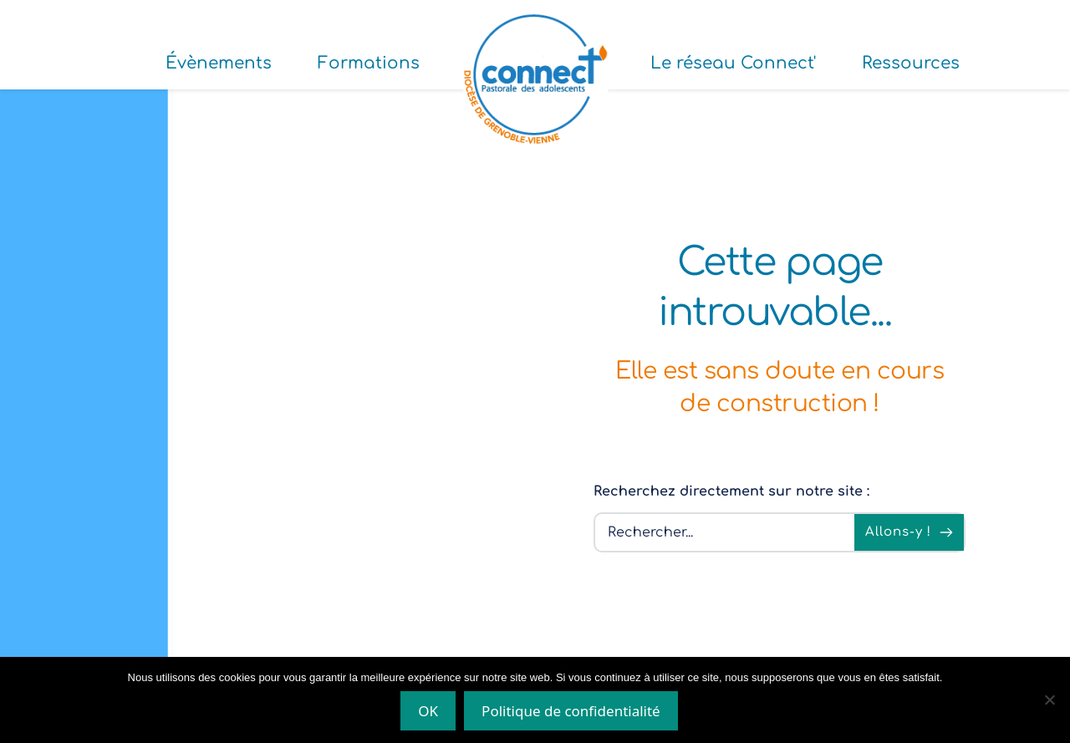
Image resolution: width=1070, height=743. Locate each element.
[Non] (1049, 699)
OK (428, 710)
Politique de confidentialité (571, 710)
